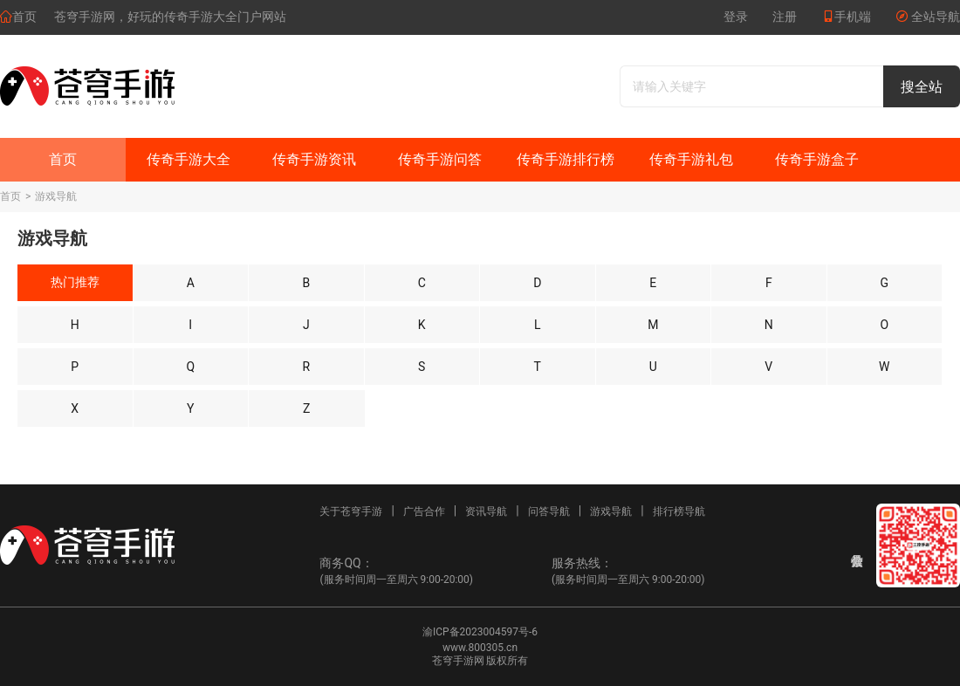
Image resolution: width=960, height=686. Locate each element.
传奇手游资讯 (314, 159)
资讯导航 (486, 511)
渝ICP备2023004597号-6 (480, 632)
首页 (18, 17)
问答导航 (549, 511)
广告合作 (424, 511)
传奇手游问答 (440, 159)
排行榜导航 (679, 511)
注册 (784, 17)
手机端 (846, 17)
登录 (735, 17)
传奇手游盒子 (817, 159)
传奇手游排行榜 (565, 159)
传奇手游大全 (188, 159)
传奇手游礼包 (691, 159)
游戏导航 (56, 196)
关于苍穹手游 (350, 511)
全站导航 (927, 17)
